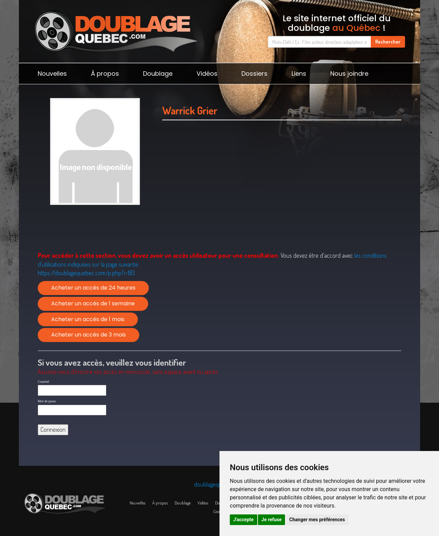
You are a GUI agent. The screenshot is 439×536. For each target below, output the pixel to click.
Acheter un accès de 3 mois (88, 335)
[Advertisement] (281, 194)
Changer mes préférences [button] (317, 519)
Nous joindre (349, 73)
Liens (299, 73)
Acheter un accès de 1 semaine (93, 303)
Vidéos (207, 73)
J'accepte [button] (243, 519)
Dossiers (254, 73)
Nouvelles (52, 73)
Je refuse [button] (271, 519)
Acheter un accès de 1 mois (87, 319)
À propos (105, 73)
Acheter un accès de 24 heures (93, 288)
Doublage (158, 73)
